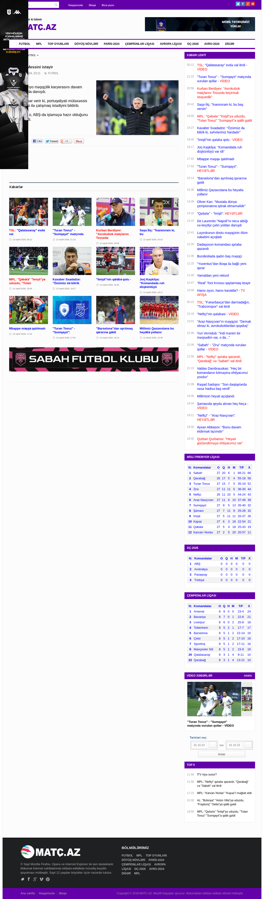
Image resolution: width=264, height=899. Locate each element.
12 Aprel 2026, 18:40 (109, 285)
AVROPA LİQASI (171, 44)
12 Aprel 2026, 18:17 (153, 292)
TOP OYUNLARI (58, 44)
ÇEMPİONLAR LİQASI (139, 44)
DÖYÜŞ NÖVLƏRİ (86, 44)
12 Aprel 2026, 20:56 (109, 243)
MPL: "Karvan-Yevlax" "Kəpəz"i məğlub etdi (224, 793)
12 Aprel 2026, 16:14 (109, 338)
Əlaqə (92, 5)
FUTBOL (25, 44)
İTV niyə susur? (207, 774)
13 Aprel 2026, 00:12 (22, 239)
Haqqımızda (75, 5)
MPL (39, 44)
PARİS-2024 (111, 44)
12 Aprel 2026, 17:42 (22, 334)
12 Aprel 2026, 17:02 (66, 338)
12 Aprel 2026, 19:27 (66, 288)
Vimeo (42, 879)
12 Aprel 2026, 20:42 (153, 239)
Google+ (248, 4)
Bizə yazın (108, 5)
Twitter (238, 4)
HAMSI (248, 675)
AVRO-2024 (211, 44)
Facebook (243, 4)
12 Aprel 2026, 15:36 (153, 338)
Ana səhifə (27, 893)
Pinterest (253, 4)
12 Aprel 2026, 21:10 (66, 239)
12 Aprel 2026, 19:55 (22, 288)
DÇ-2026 (193, 44)
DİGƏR (229, 44)
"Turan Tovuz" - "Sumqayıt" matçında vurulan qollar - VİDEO (210, 723)
